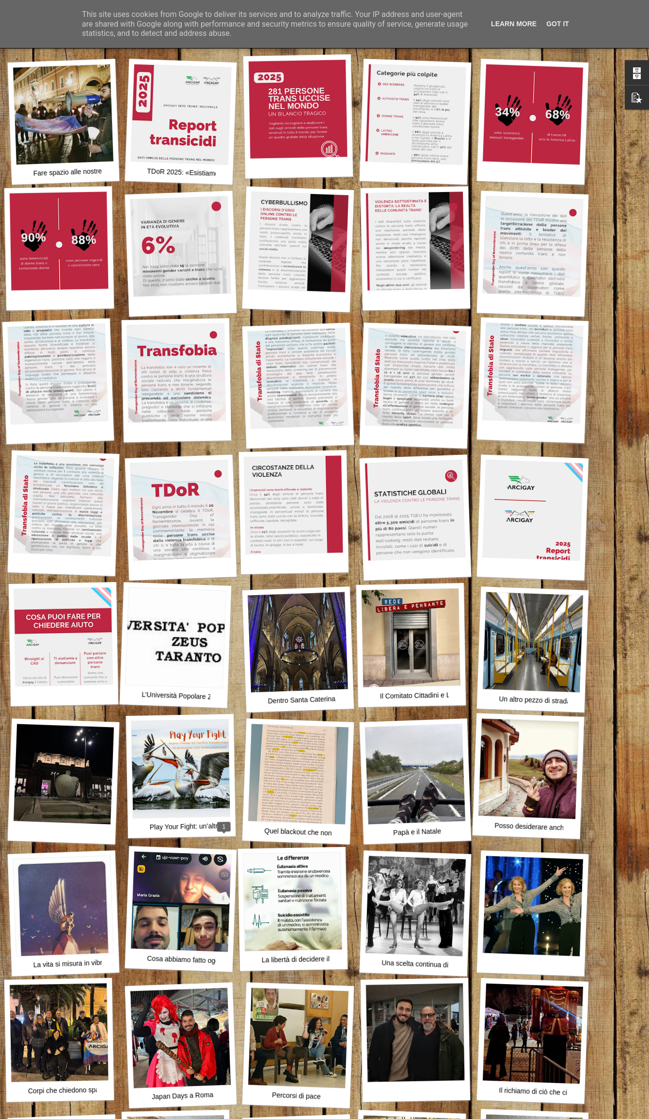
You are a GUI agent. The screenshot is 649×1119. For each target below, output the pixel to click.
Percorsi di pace (296, 1095)
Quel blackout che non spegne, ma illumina (329, 833)
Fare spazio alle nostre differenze (83, 171)
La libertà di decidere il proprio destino (319, 959)
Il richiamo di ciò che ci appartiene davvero (563, 1093)
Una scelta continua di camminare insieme (445, 965)
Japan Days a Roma (182, 1096)
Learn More (514, 24)
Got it (557, 24)
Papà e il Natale (417, 831)
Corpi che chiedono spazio (68, 1090)
